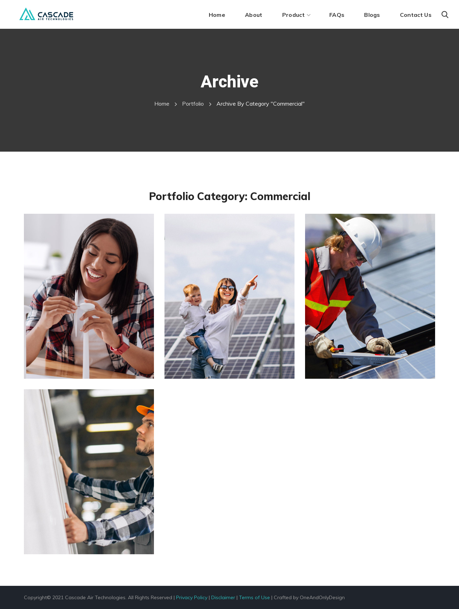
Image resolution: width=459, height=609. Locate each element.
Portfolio (193, 103)
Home (161, 103)
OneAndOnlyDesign (322, 597)
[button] (444, 15)
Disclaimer (223, 597)
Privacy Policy (191, 597)
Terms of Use (254, 597)
